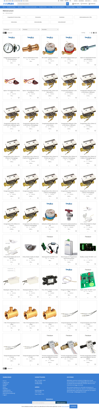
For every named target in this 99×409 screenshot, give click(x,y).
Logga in (5, 395)
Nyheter (5, 385)
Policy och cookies (65, 406)
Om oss (4, 381)
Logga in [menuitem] (95, 0)
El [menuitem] (49, 7)
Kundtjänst (5, 384)
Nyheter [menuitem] (75, 0)
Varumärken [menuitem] (81, 0)
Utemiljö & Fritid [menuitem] (42, 7)
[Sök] (67, 4)
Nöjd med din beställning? (9, 393)
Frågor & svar (6, 382)
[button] (84, 4)
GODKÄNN (73, 406)
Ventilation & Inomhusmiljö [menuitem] (30, 7)
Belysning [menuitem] (79, 7)
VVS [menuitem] (3, 7)
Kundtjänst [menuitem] (87, 0)
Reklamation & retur (7, 391)
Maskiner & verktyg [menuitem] (70, 7)
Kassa (4, 387)
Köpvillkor (5, 388)
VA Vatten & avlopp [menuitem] (11, 7)
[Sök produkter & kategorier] (42, 4)
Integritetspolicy (7, 390)
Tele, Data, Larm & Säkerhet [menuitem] (58, 7)
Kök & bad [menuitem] (20, 7)
